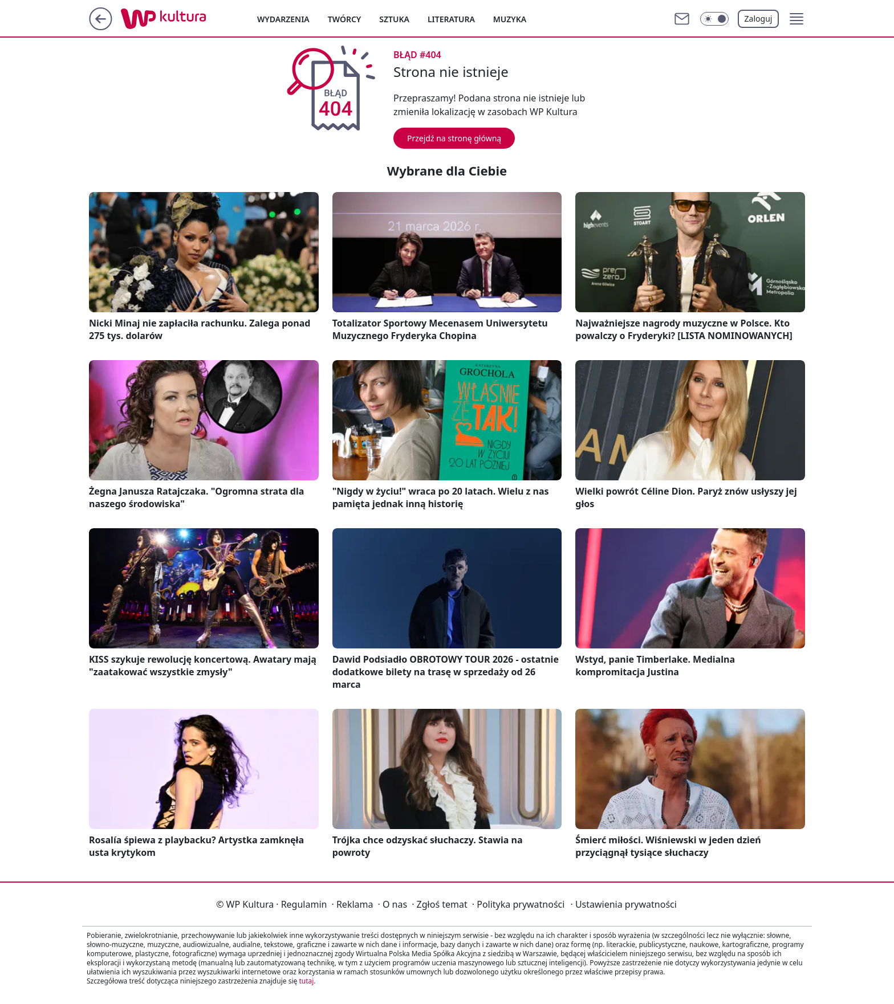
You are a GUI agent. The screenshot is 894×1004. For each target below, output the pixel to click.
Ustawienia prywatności (623, 904)
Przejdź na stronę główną (454, 138)
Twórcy (344, 19)
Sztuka (394, 19)
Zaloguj (759, 18)
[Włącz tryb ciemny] (714, 19)
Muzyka (509, 19)
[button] (796, 19)
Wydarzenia (283, 19)
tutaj (306, 981)
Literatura (451, 19)
